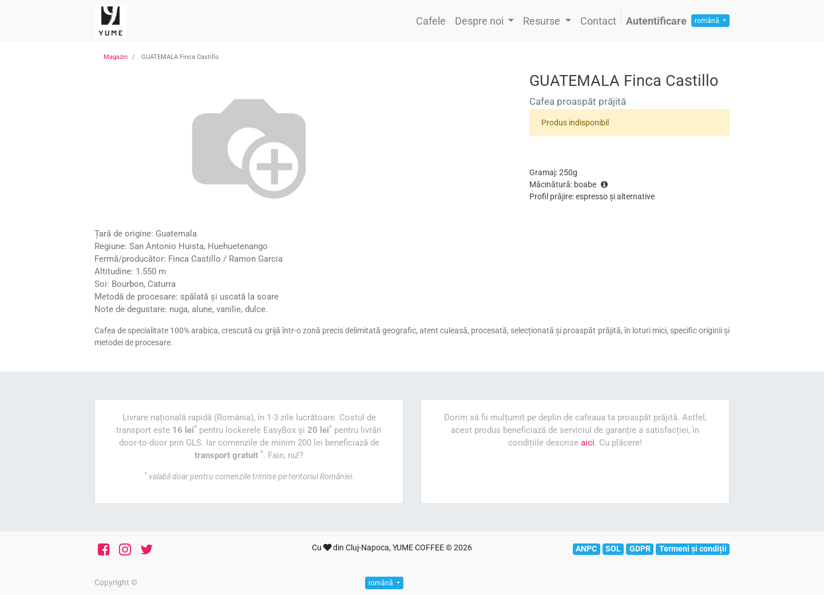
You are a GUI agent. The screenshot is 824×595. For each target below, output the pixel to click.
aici (588, 443)
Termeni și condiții (693, 548)
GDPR (640, 548)
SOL (613, 548)
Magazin (116, 57)
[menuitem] (430, 21)
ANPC (586, 548)
